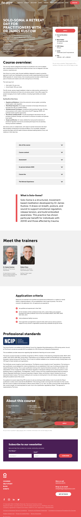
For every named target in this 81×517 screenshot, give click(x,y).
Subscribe (65, 455)
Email (36, 452)
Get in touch (69, 63)
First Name (12, 451)
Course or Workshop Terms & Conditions (15, 510)
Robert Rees (24, 267)
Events (38, 3)
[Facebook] (4, 500)
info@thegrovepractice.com (65, 489)
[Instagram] (9, 500)
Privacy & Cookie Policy (22, 513)
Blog (65, 3)
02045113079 (60, 483)
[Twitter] (19, 500)
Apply (65, 30)
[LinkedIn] (14, 500)
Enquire (73, 3)
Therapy (44, 3)
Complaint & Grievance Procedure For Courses (62, 510)
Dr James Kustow (8, 267)
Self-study (32, 3)
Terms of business (36, 513)
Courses (25, 3)
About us (18, 3)
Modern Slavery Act (8, 513)
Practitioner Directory (55, 3)
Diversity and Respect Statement (37, 510)
